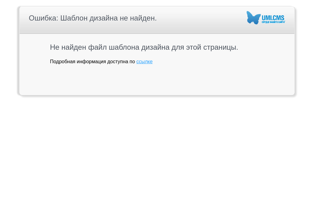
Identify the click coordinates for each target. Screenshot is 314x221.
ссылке (144, 61)
